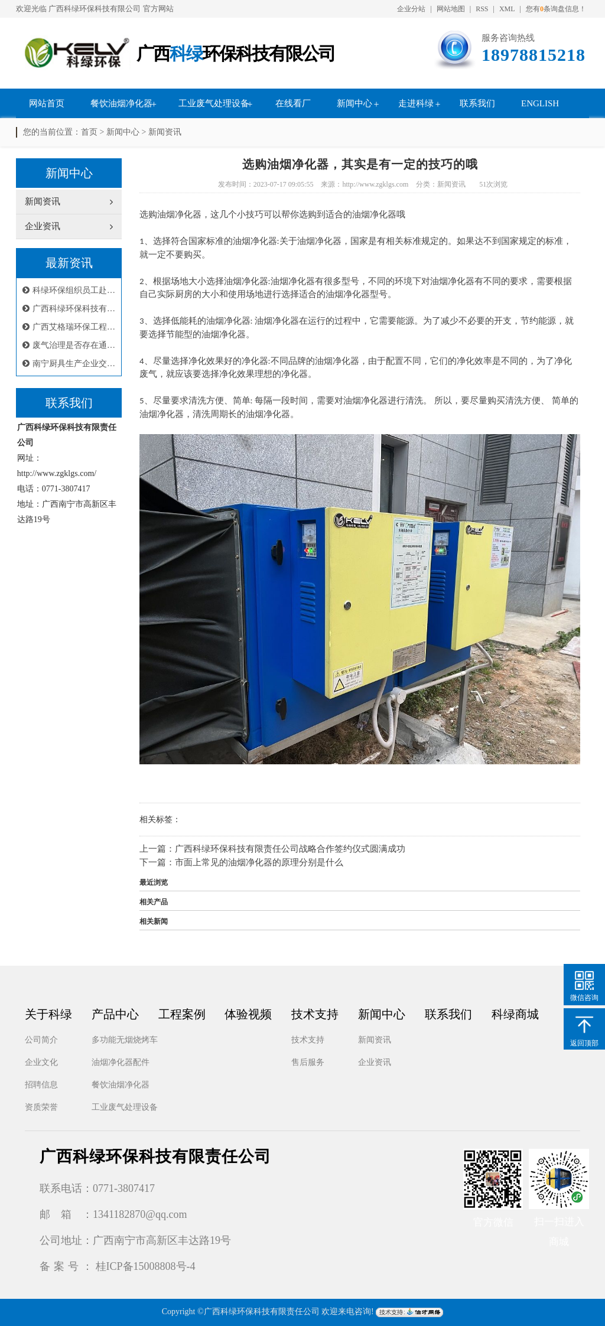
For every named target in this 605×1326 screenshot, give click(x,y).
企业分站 (411, 9)
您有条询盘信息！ (556, 9)
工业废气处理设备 (213, 103)
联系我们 (477, 103)
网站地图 (451, 9)
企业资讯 (374, 1062)
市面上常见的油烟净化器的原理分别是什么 (259, 862)
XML (507, 9)
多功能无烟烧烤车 (125, 1039)
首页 (89, 132)
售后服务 (307, 1062)
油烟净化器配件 (120, 1062)
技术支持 (307, 1039)
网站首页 (46, 103)
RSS (482, 9)
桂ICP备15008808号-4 (146, 1266)
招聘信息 (41, 1084)
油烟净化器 (337, 361)
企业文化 (41, 1062)
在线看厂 (293, 103)
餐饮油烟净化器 (121, 103)
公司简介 (41, 1039)
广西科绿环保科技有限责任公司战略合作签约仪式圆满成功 (290, 848)
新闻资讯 (164, 132)
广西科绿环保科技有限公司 (94, 8)
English (540, 103)
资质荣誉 (41, 1107)
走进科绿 (416, 103)
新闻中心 (354, 103)
